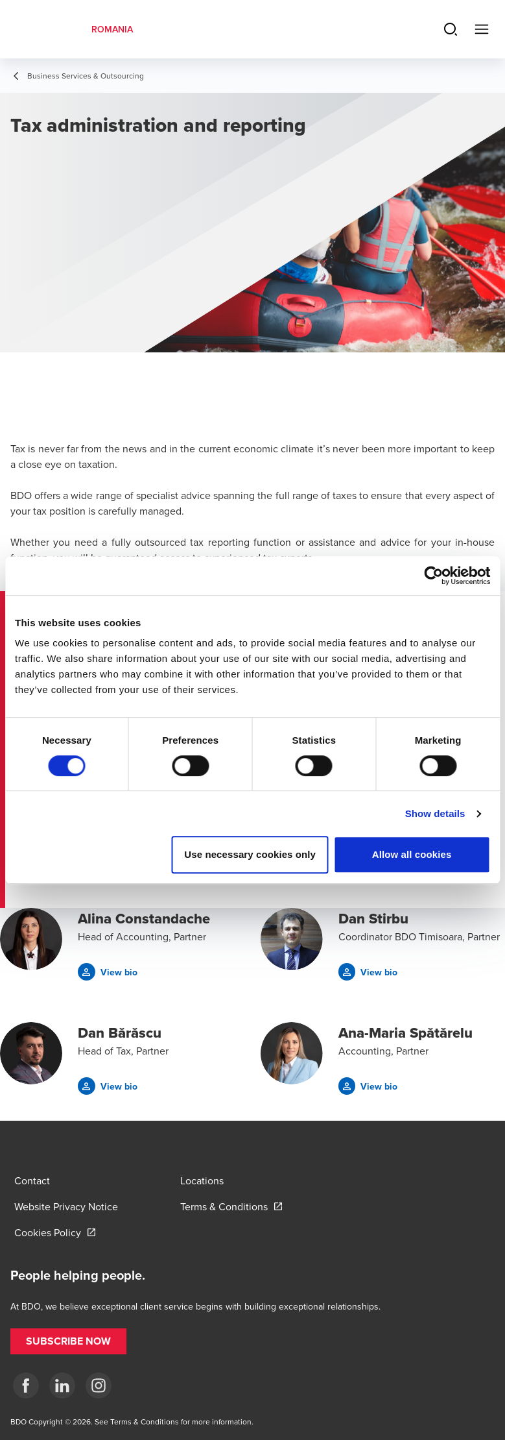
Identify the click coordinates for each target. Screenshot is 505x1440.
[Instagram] (98, 1385)
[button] (107, 972)
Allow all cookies (412, 854)
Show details (435, 813)
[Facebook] (25, 1385)
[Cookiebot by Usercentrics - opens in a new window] (433, 575)
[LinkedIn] (62, 1385)
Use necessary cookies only (250, 854)
